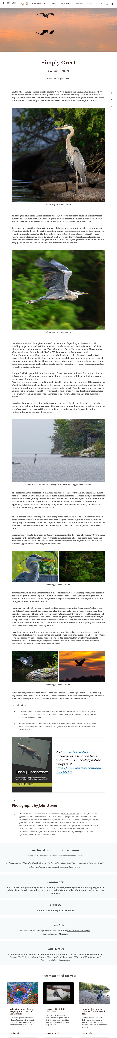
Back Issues (66, 4)
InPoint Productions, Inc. (70, 814)
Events (53, 4)
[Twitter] (111, 99)
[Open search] (107, 4)
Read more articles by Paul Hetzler (55, 960)
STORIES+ (80, 4)
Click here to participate (78, 931)
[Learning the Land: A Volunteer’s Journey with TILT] (94, 1020)
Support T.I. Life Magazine (55, 934)
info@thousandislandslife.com (71, 890)
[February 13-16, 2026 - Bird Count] (58, 1020)
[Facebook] (111, 106)
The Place (92, 4)
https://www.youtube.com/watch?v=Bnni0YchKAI (37, 834)
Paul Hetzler (61, 70)
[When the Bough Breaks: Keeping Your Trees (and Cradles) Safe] (22, 1020)
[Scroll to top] (111, 92)
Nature (71, 910)
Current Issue (39, 4)
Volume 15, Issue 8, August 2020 (52, 910)
